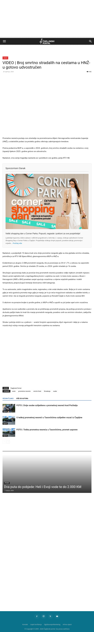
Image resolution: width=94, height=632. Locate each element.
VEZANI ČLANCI (8, 398)
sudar (55, 391)
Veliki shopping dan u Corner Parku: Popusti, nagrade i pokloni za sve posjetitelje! (43, 233)
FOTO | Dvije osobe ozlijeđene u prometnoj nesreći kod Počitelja (47, 405)
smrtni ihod (37, 391)
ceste (14, 391)
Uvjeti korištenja (36, 624)
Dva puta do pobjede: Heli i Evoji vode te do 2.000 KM (42, 487)
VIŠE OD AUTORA (22, 398)
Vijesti (5, 58)
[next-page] (8, 441)
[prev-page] (4, 441)
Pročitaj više (17, 243)
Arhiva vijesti (67, 624)
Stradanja (47, 391)
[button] (4, 41)
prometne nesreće (24, 391)
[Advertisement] (47, 19)
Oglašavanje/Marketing (52, 624)
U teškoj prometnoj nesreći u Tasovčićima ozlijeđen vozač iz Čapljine (49, 417)
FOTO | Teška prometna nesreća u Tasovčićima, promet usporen (47, 429)
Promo (7, 483)
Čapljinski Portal (15, 388)
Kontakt (25, 624)
